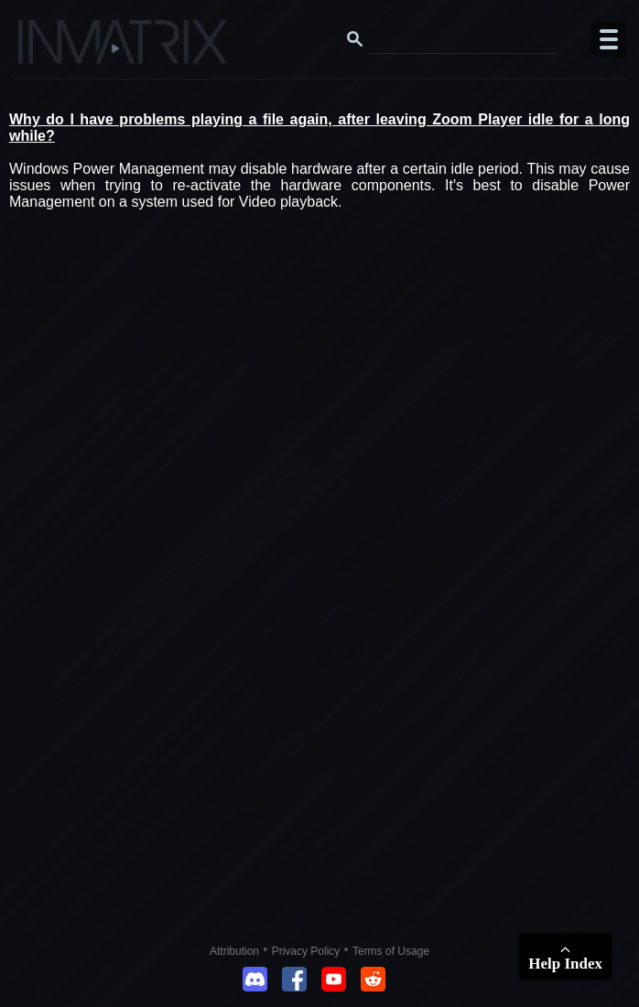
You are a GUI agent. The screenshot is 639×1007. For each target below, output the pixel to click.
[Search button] (355, 39)
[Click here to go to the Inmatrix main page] (51, 48)
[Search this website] (463, 39)
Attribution (234, 951)
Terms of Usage (390, 951)
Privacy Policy (306, 951)
